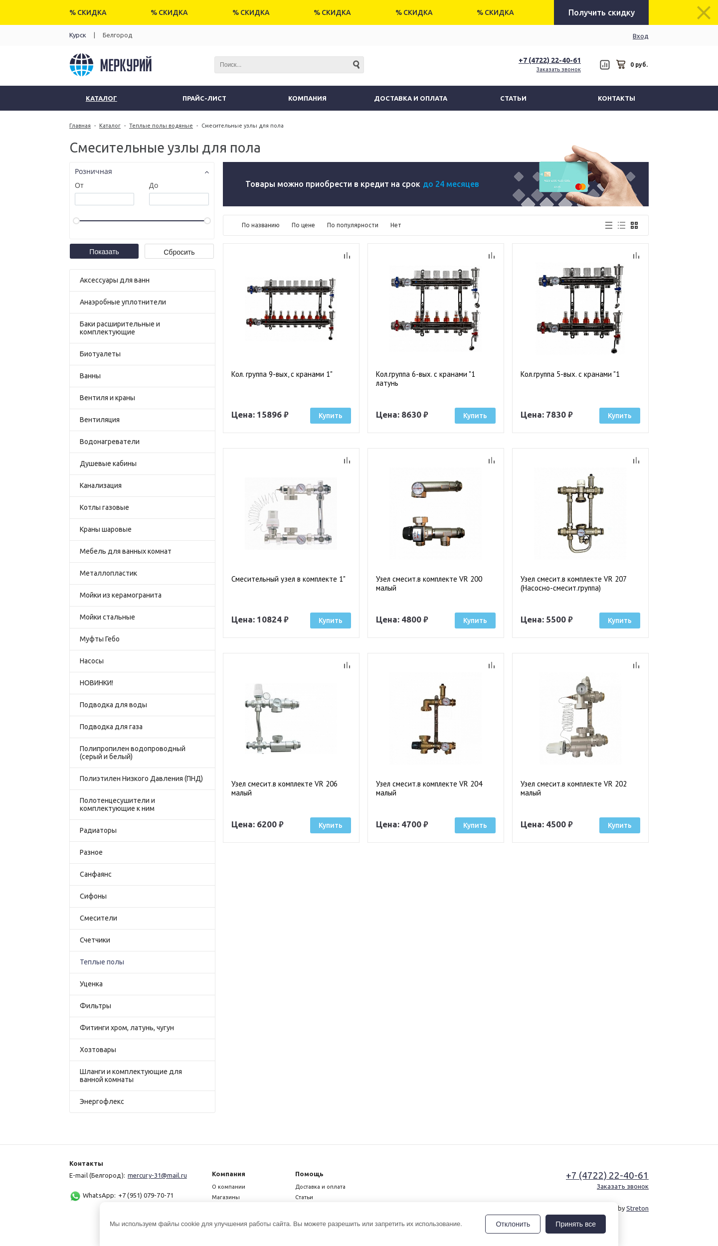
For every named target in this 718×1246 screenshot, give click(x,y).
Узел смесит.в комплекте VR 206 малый (284, 788)
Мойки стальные (107, 617)
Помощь (309, 1173)
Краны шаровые (106, 529)
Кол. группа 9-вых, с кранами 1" (282, 374)
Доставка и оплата (320, 1187)
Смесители (98, 918)
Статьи (304, 1197)
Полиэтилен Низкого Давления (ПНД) (141, 778)
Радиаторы (98, 830)
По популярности (352, 225)
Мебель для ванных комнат (126, 551)
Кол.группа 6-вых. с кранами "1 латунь (425, 379)
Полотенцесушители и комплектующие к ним (117, 804)
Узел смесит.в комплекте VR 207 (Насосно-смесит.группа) (573, 584)
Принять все (575, 1224)
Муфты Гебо (100, 639)
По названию (261, 225)
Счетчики (95, 940)
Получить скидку (601, 12)
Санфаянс (96, 874)
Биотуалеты (100, 354)
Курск (77, 34)
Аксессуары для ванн (115, 280)
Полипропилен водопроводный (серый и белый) (132, 753)
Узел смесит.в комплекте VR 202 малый (574, 788)
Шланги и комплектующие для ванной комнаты (131, 1076)
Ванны (90, 376)
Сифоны (93, 896)
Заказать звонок (559, 69)
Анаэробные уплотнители (123, 302)
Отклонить (513, 1224)
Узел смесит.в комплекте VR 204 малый (429, 788)
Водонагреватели (110, 442)
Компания (228, 1173)
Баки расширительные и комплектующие (120, 328)
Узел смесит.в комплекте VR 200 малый (429, 584)
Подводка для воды (113, 705)
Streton (637, 1208)
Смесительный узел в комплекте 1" (288, 579)
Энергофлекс (102, 1101)
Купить (331, 416)
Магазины (226, 1197)
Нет (395, 225)
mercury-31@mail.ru (157, 1175)
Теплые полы (102, 962)
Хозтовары (98, 1050)
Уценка (91, 984)
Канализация (101, 485)
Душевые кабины (108, 463)
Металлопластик (108, 573)
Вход (641, 35)
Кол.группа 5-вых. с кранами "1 (570, 374)
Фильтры (95, 1006)
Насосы (92, 661)
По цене (303, 225)
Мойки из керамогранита (121, 595)
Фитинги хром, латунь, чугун (127, 1028)
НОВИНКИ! (96, 683)
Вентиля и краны (107, 398)
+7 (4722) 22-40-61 (550, 60)
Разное (91, 852)
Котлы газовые (104, 507)
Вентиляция (100, 420)
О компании (228, 1187)
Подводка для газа (111, 727)
